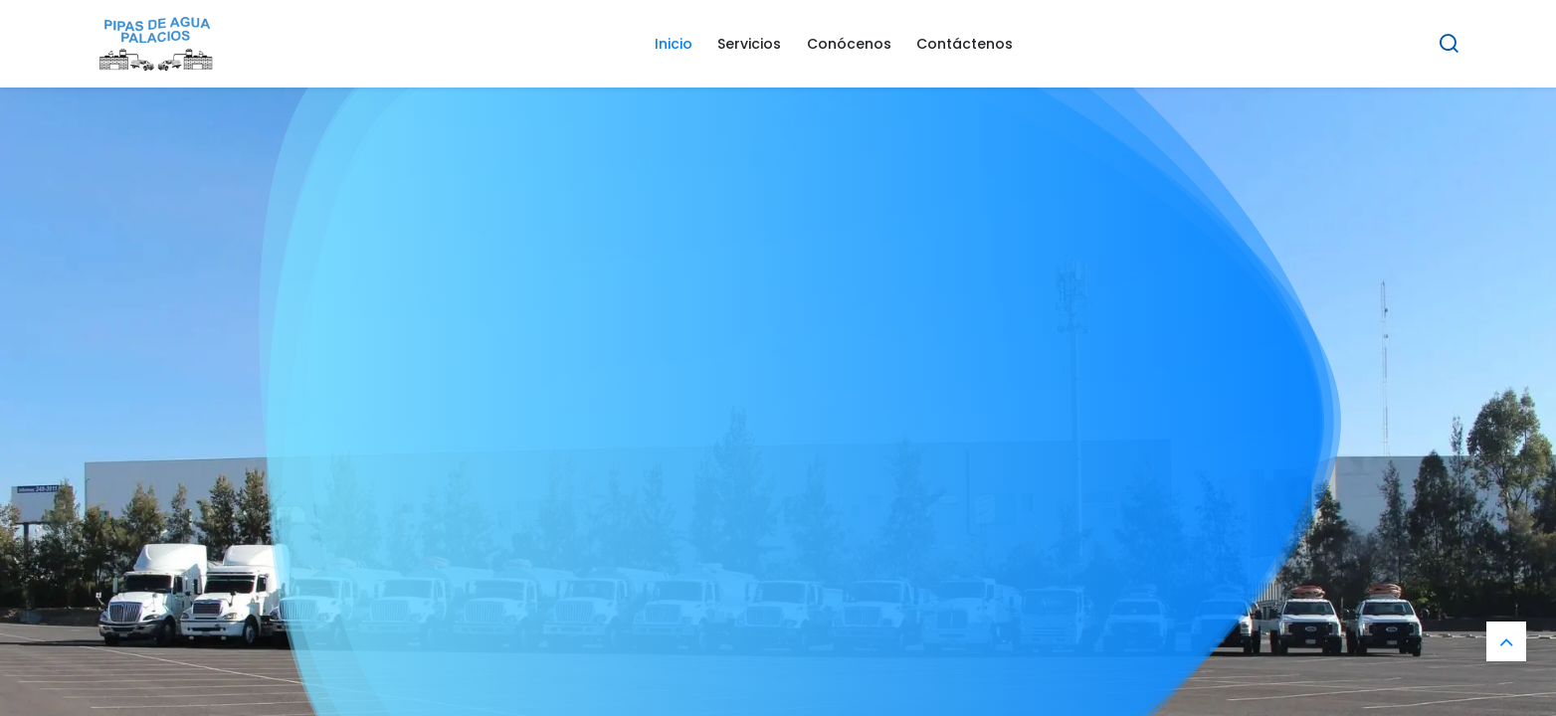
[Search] (1448, 44)
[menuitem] (673, 44)
